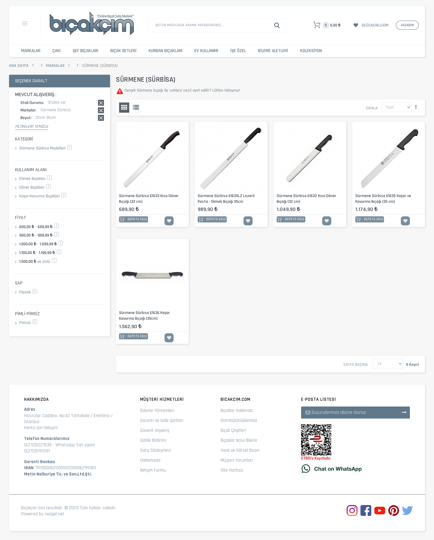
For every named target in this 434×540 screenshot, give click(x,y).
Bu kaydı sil (101, 103)
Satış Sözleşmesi (155, 450)
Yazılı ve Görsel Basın (240, 450)
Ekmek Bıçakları (35, 178)
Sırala (371, 108)
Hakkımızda (150, 460)
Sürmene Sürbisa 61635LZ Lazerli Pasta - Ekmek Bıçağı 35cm (226, 198)
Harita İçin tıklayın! (41, 428)
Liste (136, 107)
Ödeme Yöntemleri (157, 410)
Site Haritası (232, 470)
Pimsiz (28, 322)
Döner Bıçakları (35, 187)
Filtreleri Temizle (31, 126)
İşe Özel (238, 51)
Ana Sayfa (19, 65)
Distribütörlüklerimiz (239, 420)
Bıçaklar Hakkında (237, 410)
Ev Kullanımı (206, 51)
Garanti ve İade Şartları (161, 420)
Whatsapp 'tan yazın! (75, 445)
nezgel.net (54, 514)
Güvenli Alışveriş (154, 430)
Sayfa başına (355, 364)
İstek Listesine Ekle (169, 220)
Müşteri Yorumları (237, 460)
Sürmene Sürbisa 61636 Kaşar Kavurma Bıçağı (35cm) (144, 315)
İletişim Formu (153, 470)
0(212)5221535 (38, 445)
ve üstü (37, 261)
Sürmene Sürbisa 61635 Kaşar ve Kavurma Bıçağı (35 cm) (383, 198)
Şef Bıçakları (85, 51)
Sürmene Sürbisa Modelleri (45, 148)
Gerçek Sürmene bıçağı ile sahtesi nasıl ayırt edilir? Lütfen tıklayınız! (181, 90)
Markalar (30, 51)
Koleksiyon (311, 51)
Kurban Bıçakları (165, 51)
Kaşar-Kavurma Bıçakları (42, 196)
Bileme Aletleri (273, 51)
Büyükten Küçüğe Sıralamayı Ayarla (415, 106)
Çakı (56, 51)
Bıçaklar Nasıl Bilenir (239, 440)
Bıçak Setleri (123, 51)
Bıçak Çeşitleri (233, 430)
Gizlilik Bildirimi (153, 440)
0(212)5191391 (37, 451)
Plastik (28, 292)
